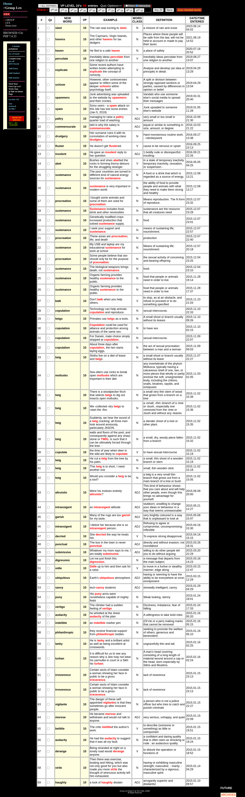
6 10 (101, 10)
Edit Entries (14, 78)
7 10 (111, 10)
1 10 (54, 10)
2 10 (64, 10)
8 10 (120, 10)
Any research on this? (12, 106)
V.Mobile (16, 46)
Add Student (14, 73)
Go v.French (14, 54)
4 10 (83, 10)
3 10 (73, 10)
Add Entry (13, 68)
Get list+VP (14, 99)
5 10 (92, 10)
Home (7, 4)
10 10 (139, 10)
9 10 (129, 10)
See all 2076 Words (14, 62)
